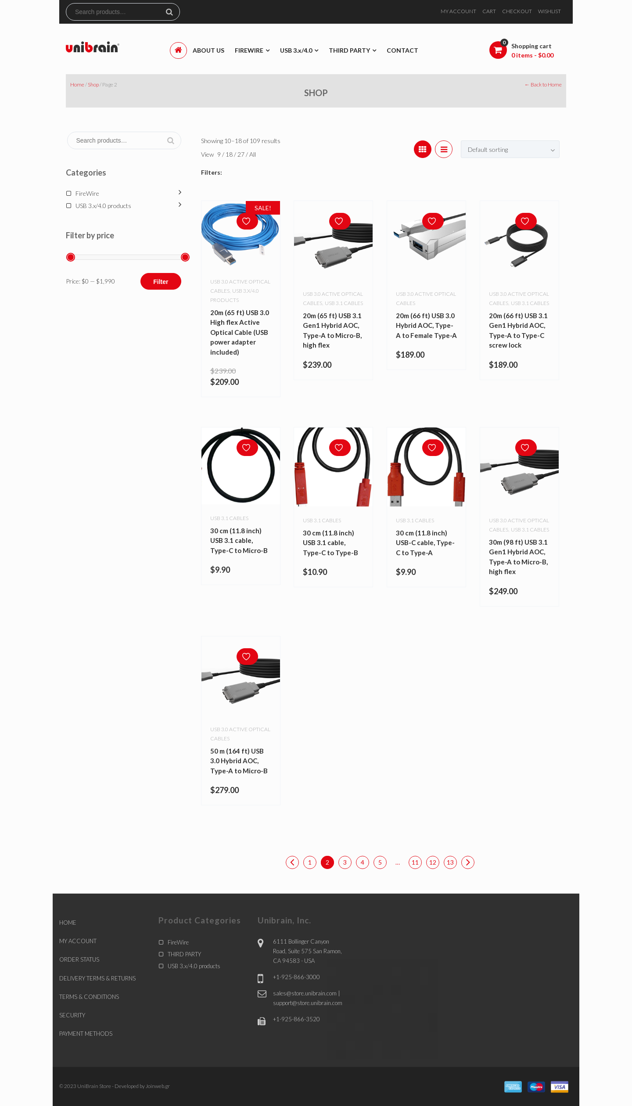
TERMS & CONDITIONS (89, 996)
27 (241, 154)
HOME (67, 922)
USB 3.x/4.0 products (103, 205)
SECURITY (72, 1015)
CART (489, 11)
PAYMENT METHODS (85, 1033)
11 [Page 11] (415, 862)
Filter (160, 281)
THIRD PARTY (184, 954)
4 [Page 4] (362, 862)
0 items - (532, 55)
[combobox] (510, 149)
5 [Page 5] (380, 862)
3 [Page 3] (345, 862)
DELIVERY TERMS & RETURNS (97, 978)
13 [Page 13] (450, 862)
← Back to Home (543, 84)
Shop (93, 84)
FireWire (87, 193)
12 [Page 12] (432, 862)
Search (173, 12)
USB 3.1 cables (344, 303)
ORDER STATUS (79, 959)
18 (230, 154)
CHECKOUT (517, 11)
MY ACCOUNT (458, 11)
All (252, 154)
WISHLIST (549, 11)
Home (77, 84)
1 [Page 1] (310, 862)
